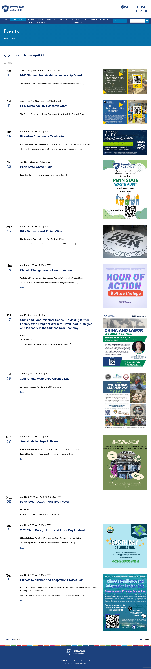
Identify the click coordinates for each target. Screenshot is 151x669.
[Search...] (137, 21)
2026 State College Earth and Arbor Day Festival (52, 530)
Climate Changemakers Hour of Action (46, 270)
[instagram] (141, 11)
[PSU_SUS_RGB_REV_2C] (75, 650)
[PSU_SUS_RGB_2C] (13, 6)
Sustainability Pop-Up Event (39, 441)
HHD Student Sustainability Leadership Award (51, 75)
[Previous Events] (5, 55)
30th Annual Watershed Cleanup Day (44, 378)
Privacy (67, 664)
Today (17, 55)
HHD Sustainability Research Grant (43, 105)
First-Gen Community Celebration (42, 136)
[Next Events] (9, 55)
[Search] (147, 21)
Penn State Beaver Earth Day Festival (45, 502)
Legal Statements (80, 664)
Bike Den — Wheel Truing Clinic (41, 231)
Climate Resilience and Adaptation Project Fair (51, 580)
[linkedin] (146, 11)
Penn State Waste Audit (36, 166)
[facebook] (137, 11)
